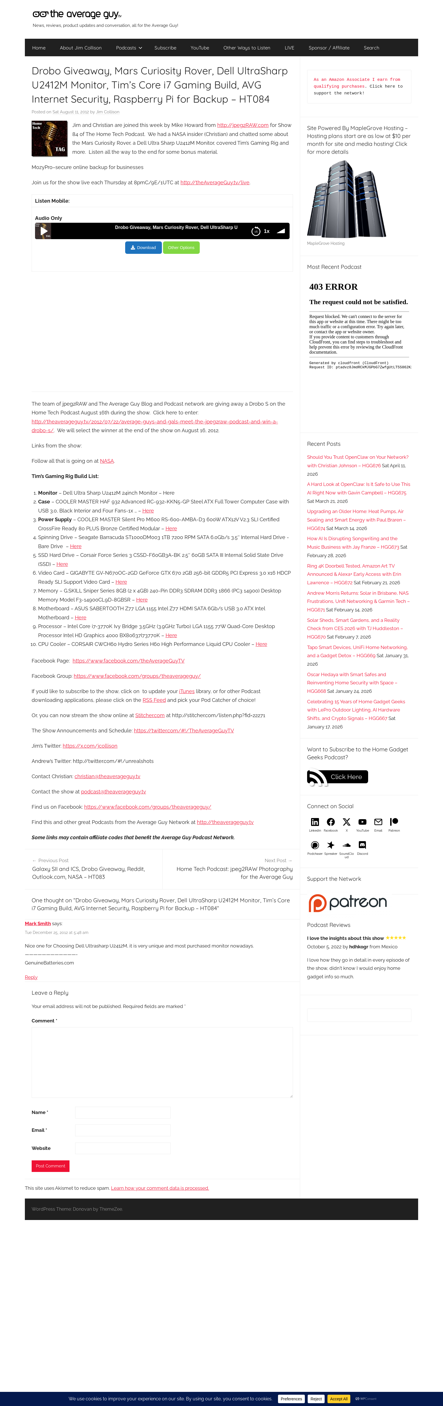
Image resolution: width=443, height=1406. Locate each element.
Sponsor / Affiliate (329, 48)
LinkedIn (315, 830)
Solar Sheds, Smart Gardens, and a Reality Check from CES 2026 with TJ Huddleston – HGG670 (355, 628)
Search (371, 48)
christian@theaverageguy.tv (107, 776)
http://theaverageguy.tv (225, 822)
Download (146, 247)
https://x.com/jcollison (90, 746)
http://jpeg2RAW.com (243, 125)
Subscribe (165, 48)
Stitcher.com (150, 715)
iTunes (187, 691)
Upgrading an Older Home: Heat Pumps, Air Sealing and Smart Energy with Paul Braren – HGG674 (356, 520)
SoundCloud (346, 855)
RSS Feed (154, 700)
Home (38, 48)
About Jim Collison (81, 48)
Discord (362, 854)
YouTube (200, 48)
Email (39, 1130)
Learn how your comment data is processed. (160, 1188)
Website (41, 1148)
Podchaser (315, 854)
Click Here (346, 776)
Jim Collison (108, 111)
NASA (107, 461)
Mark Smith (38, 923)
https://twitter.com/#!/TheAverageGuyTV (184, 731)
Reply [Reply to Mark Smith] (31, 977)
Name (40, 1112)
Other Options (181, 247)
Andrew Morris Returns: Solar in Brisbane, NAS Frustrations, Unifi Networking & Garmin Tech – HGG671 (358, 601)
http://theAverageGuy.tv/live (215, 182)
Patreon (394, 830)
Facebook (331, 830)
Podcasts (129, 48)
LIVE (289, 48)
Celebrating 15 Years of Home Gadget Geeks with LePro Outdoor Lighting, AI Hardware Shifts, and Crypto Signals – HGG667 (356, 710)
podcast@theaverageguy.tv (113, 792)
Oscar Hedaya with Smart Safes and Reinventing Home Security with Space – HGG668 (352, 683)
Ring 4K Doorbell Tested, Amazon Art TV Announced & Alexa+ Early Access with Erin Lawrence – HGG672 (354, 574)
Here (148, 511)
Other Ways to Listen (246, 48)
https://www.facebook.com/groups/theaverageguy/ (137, 676)
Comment (44, 1021)
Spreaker (330, 854)
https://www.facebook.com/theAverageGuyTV (128, 661)
